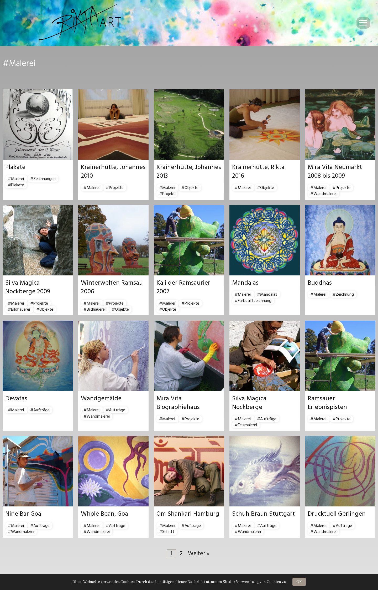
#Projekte (115, 188)
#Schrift (166, 532)
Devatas (16, 398)
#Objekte (189, 188)
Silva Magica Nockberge (249, 403)
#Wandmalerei (323, 194)
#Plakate (16, 185)
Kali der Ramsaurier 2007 (183, 287)
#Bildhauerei (19, 309)
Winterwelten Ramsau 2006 (112, 287)
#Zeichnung (343, 294)
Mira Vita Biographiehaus (178, 403)
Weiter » (198, 554)
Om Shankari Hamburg (187, 513)
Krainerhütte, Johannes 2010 (113, 172)
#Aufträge (40, 410)
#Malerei (16, 179)
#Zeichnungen (43, 179)
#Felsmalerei (246, 425)
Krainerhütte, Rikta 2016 (258, 172)
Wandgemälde (101, 398)
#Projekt (167, 194)
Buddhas (320, 282)
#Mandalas (267, 294)
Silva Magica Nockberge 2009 (27, 287)
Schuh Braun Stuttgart (263, 513)
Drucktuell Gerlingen (337, 513)
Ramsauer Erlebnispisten (327, 403)
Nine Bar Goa (23, 513)
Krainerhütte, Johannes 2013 (188, 172)
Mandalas (245, 282)
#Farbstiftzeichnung (253, 301)
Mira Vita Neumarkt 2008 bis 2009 (335, 172)
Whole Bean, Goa (104, 513)
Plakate (15, 167)
